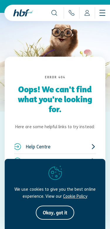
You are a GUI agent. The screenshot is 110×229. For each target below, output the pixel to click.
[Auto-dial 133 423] (71, 13)
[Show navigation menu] (102, 13)
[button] (54, 13)
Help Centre (55, 146)
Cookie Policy (75, 196)
